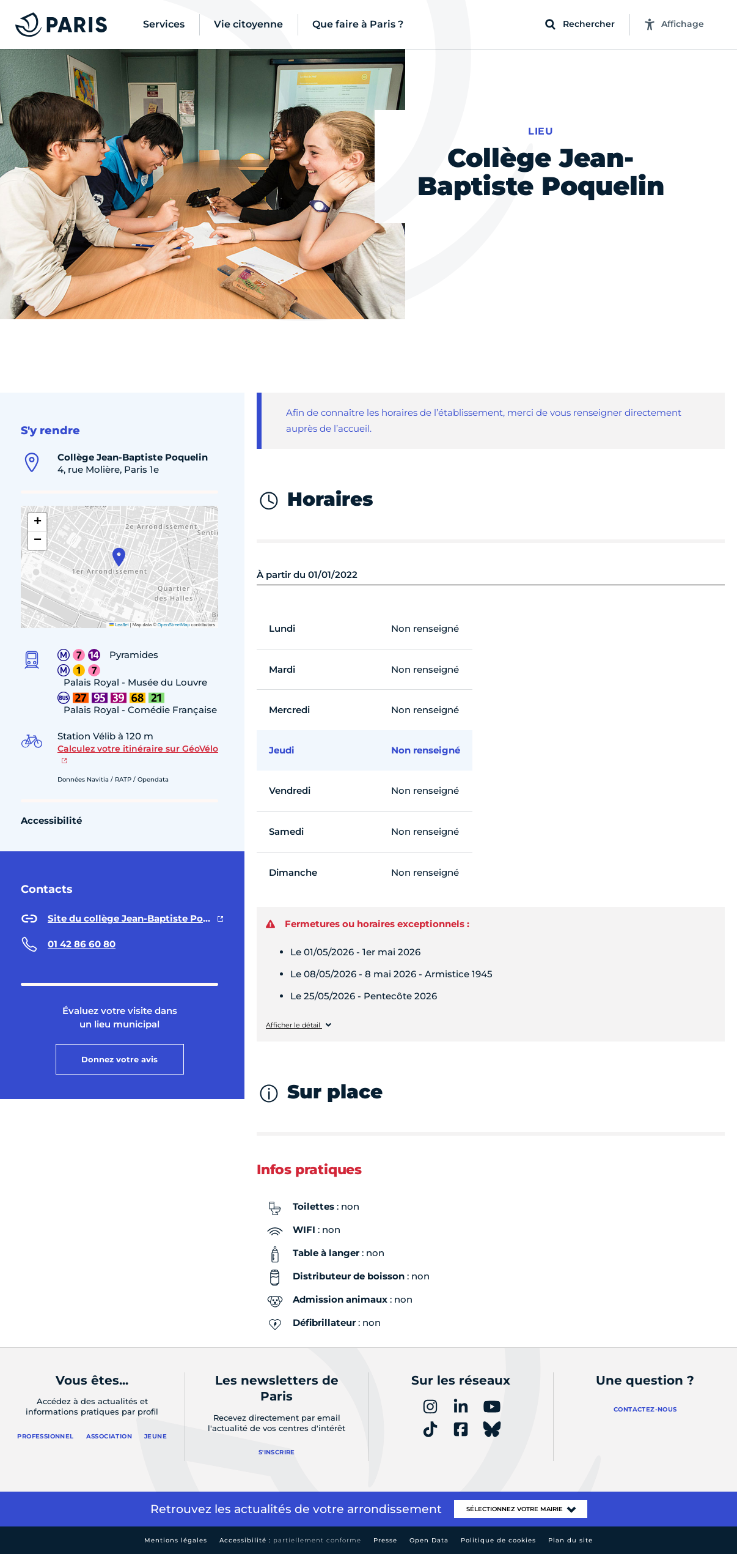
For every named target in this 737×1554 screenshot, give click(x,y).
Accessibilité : (290, 1540)
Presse (385, 1540)
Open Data (429, 1540)
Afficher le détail (294, 1025)
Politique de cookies (498, 1540)
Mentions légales (175, 1540)
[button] (118, 557)
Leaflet (119, 624)
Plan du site (570, 1540)
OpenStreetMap (174, 624)
